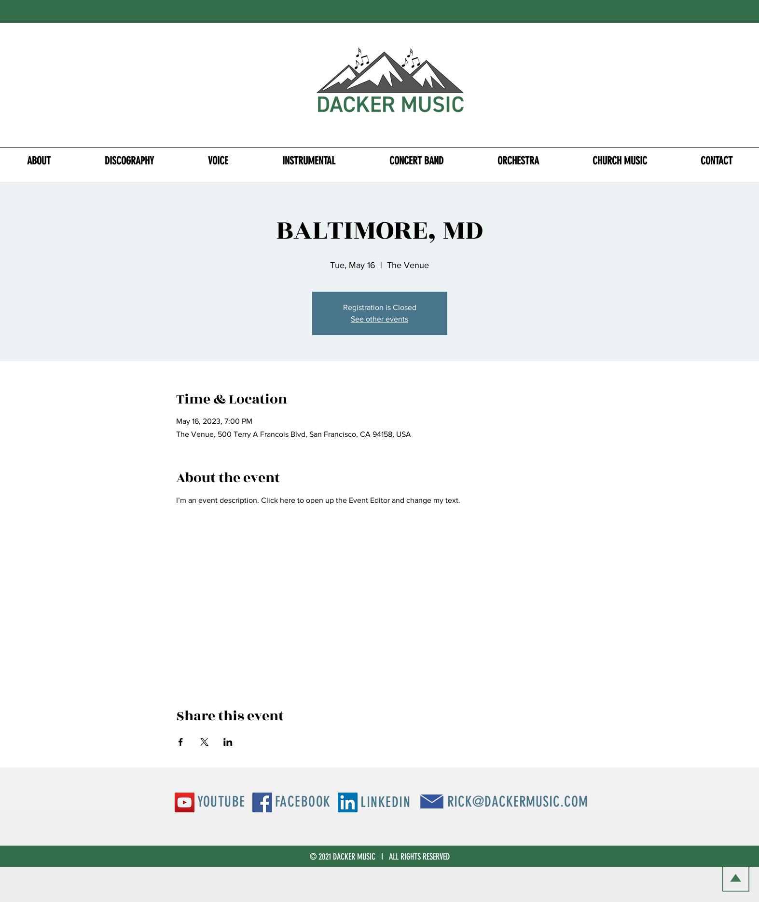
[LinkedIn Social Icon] (348, 802)
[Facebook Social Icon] (262, 802)
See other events (379, 319)
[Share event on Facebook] (180, 742)
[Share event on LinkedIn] (228, 742)
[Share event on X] (204, 742)
